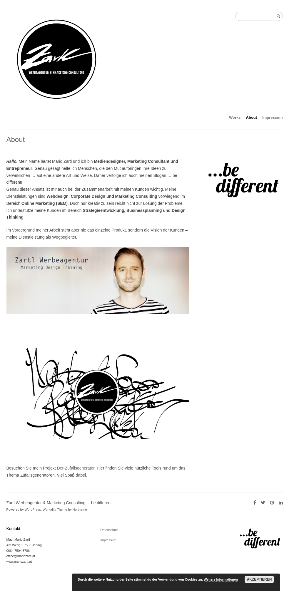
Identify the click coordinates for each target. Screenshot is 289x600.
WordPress (33, 509)
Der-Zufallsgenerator (75, 468)
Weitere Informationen (221, 579)
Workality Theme (55, 509)
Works (235, 117)
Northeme (80, 509)
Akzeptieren (259, 579)
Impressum (272, 117)
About (251, 117)
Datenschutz (109, 530)
